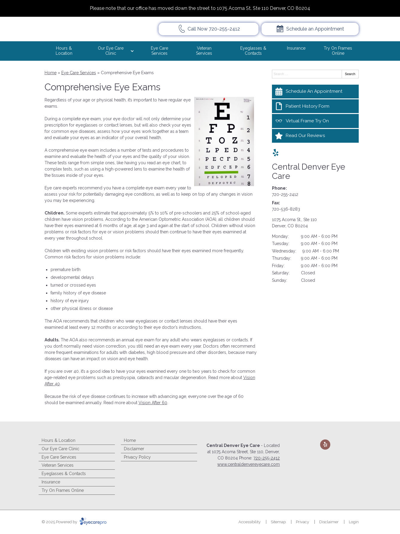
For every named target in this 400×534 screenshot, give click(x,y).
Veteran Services (204, 51)
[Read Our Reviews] (315, 136)
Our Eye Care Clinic (111, 51)
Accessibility (249, 522)
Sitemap (278, 522)
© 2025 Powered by (74, 522)
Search (350, 74)
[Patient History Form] (315, 106)
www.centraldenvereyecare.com (248, 464)
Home (51, 72)
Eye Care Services (159, 51)
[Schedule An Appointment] (315, 91)
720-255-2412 (285, 194)
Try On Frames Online (338, 51)
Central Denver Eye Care (308, 171)
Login (354, 522)
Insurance (296, 48)
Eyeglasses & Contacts (253, 51)
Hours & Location (64, 51)
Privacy (302, 522)
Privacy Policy (137, 457)
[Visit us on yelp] (275, 152)
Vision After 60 (153, 402)
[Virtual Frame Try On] (315, 121)
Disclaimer (134, 448)
